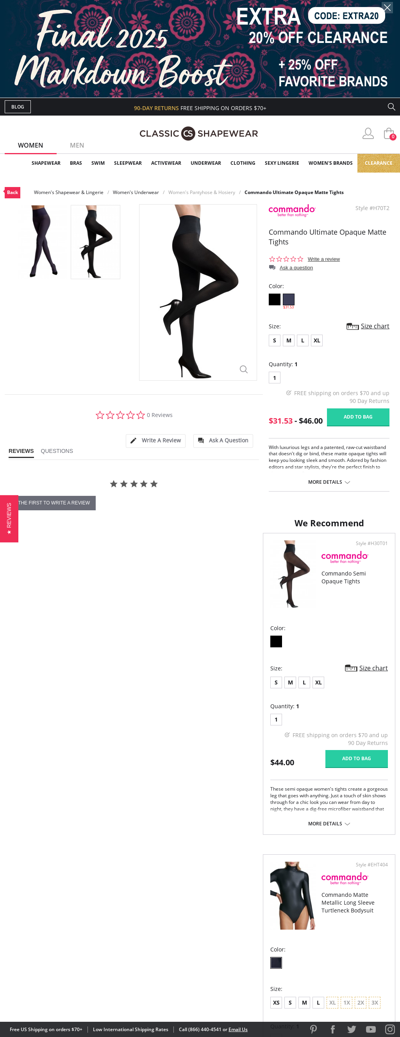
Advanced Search (162, 895)
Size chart (375, 326)
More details (325, 482)
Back (12, 192)
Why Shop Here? (262, 895)
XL (317, 340)
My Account (155, 908)
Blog (17, 106)
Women (30, 145)
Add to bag (358, 416)
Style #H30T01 (173, 551)
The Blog (252, 933)
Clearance (379, 163)
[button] (9, 518)
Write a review (324, 259)
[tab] (155, 441)
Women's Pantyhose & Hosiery (201, 192)
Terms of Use (65, 1001)
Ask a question (296, 268)
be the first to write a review (50, 503)
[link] (322, 986)
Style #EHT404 (369, 551)
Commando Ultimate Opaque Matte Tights (294, 192)
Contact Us (154, 958)
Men (77, 145)
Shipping (149, 933)
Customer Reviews (266, 908)
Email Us (238, 1029)
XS (214, 689)
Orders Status (158, 921)
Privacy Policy (259, 946)
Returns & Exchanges (168, 946)
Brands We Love (262, 921)
